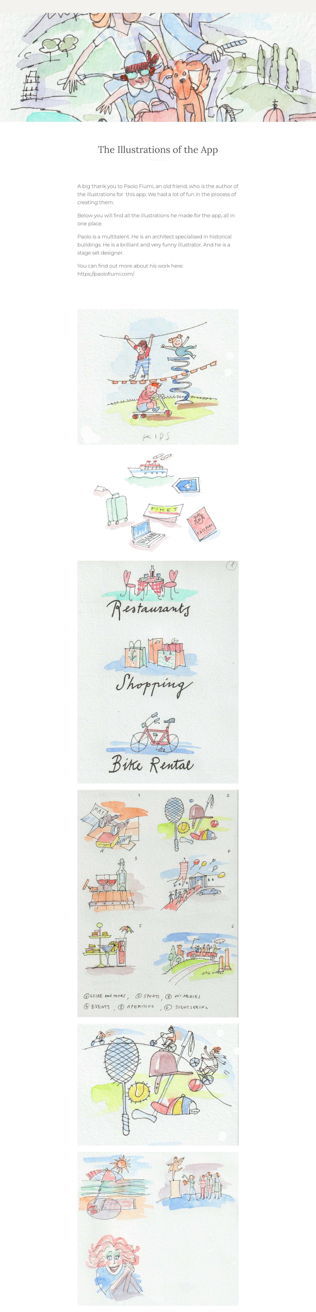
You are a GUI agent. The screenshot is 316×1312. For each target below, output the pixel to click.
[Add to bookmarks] (158, 172)
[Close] (8, 6)
